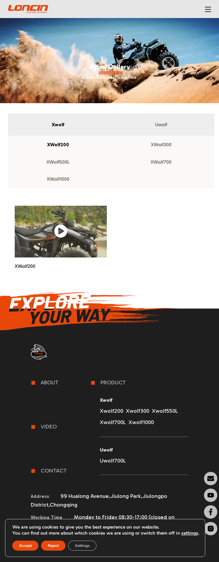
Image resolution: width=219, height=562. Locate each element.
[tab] (58, 125)
